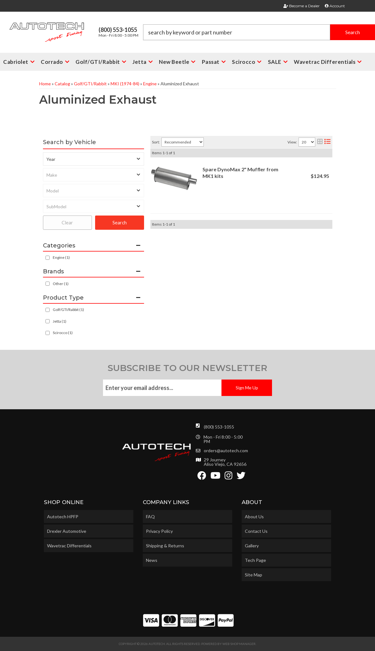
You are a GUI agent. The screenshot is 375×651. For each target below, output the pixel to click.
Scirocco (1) (63, 332)
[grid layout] (320, 142)
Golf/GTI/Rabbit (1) (68, 309)
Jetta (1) (59, 321)
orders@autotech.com (226, 450)
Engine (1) (61, 257)
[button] (259, 32)
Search (119, 222)
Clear (67, 222)
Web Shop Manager (239, 644)
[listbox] (93, 159)
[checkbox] (47, 284)
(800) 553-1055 (219, 426)
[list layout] (327, 142)
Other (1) (61, 283)
